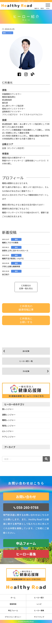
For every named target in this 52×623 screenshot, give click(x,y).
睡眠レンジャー (9, 420)
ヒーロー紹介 (39, 597)
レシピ (39, 604)
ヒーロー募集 (26, 554)
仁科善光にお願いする (26, 320)
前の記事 (26, 351)
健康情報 (13, 604)
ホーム (13, 597)
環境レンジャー (9, 425)
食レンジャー (8, 409)
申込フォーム (26, 543)
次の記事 (26, 371)
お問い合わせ (26, 496)
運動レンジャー (9, 414)
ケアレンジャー (9, 436)
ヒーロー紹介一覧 (26, 361)
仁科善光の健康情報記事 (26, 308)
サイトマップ (39, 617)
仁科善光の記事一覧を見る (26, 287)
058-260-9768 (27, 507)
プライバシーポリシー (13, 617)
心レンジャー (8, 431)
